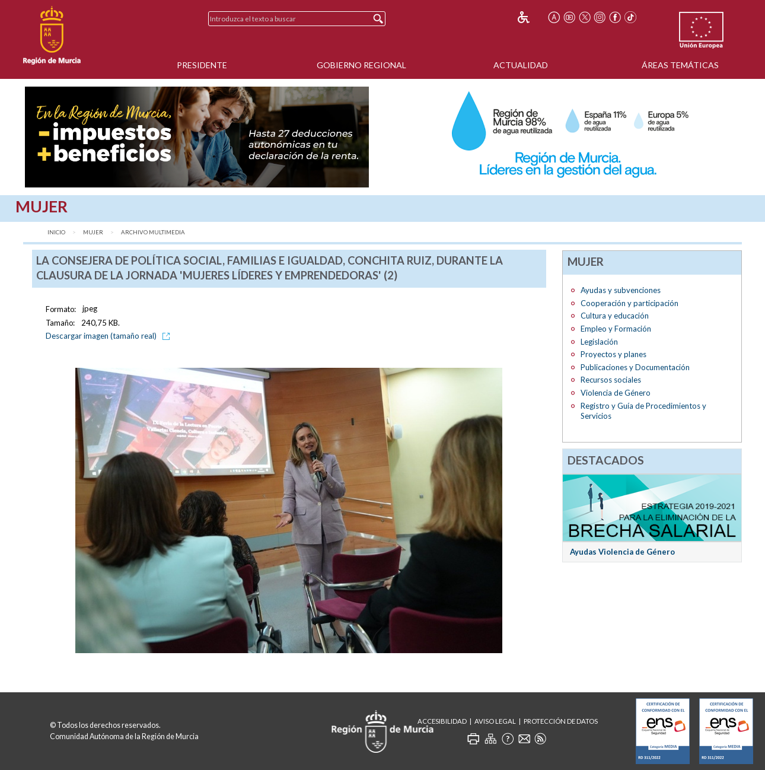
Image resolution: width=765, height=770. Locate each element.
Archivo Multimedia (153, 232)
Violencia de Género (616, 392)
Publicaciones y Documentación (635, 367)
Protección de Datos (561, 721)
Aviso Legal (495, 721)
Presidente (202, 65)
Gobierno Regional (361, 65)
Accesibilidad (442, 721)
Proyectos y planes (613, 354)
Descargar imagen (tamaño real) (110, 336)
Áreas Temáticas (680, 65)
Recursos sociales (611, 379)
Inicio (56, 232)
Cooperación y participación (629, 303)
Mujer (93, 232)
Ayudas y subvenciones (621, 290)
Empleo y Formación (616, 328)
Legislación (599, 341)
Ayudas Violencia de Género (622, 551)
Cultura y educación (615, 315)
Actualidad (520, 65)
